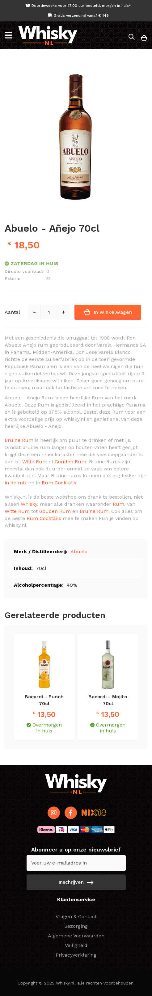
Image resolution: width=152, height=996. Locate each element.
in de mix (16, 483)
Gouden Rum (70, 462)
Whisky (29, 504)
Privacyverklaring (76, 955)
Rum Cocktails (59, 483)
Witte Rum (34, 462)
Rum (118, 504)
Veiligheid (76, 945)
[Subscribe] (76, 882)
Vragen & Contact (76, 916)
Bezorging (76, 926)
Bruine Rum (19, 440)
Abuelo (78, 551)
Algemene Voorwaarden (76, 936)
